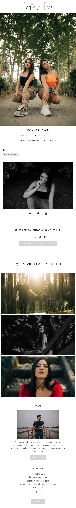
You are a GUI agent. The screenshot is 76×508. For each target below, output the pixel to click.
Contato (38, 501)
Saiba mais (38, 457)
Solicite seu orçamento (38, 244)
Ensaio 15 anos (11, 154)
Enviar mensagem (39, 477)
